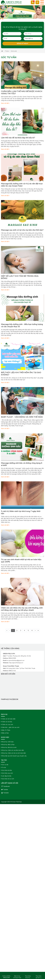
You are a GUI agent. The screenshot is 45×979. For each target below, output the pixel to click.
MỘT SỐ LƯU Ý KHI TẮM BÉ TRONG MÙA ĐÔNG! (20, 277)
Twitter (4, 790)
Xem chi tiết (5, 103)
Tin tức (7, 51)
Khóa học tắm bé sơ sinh (8, 747)
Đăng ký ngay (22, 43)
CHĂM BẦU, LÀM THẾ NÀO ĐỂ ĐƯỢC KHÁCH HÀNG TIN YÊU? (21, 92)
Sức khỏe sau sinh (7, 773)
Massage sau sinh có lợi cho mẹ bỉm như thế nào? (22, 230)
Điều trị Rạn (5, 733)
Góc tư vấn (14, 51)
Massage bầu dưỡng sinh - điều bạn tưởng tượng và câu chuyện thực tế (22, 325)
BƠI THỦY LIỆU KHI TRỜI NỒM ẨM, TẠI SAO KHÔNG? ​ (21, 373)
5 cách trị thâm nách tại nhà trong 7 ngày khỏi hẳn (20, 512)
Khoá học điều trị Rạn (7, 744)
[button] (2, 18)
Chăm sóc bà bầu (6, 722)
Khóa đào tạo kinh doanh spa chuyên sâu (14, 756)
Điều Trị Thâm (5, 730)
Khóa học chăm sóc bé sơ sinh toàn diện (13, 753)
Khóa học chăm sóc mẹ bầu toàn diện (12, 750)
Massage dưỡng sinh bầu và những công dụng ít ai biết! (21, 464)
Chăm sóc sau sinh (7, 724)
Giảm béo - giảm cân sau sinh (10, 727)
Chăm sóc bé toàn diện (8, 719)
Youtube (5, 793)
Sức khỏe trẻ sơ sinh (7, 779)
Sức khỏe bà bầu (6, 770)
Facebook (5, 786)
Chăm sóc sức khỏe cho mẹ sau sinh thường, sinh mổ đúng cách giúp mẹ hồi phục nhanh (22, 609)
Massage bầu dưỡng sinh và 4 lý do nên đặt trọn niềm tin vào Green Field (22, 184)
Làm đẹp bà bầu (6, 776)
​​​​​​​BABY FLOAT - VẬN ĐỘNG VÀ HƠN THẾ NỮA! (22, 417)
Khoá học (5, 737)
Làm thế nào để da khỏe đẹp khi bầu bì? (18, 137)
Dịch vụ (4, 714)
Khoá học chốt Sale (7, 742)
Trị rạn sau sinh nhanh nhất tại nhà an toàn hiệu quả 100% (21, 560)
